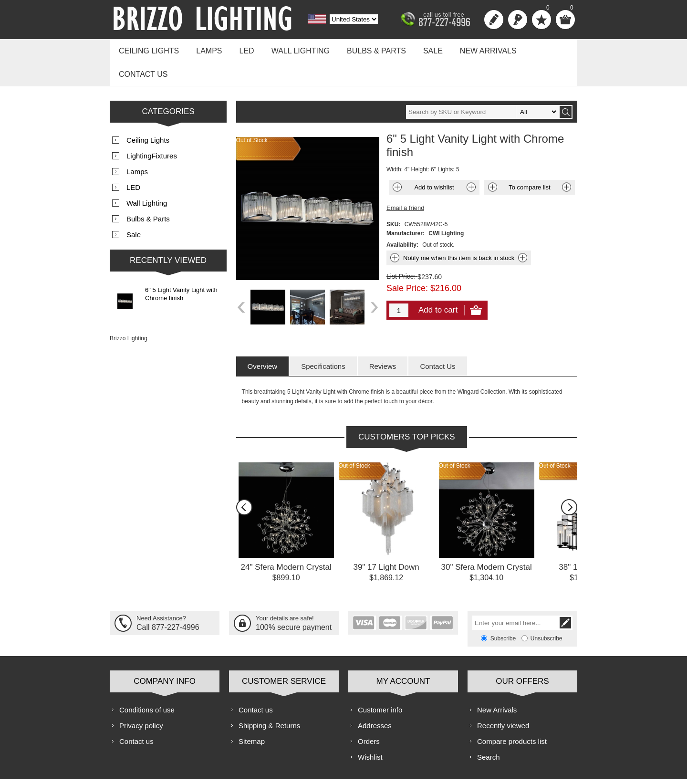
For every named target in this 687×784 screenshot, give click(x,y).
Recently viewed (503, 698)
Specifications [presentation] (323, 339)
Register (493, 19)
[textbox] (482, 84)
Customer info (380, 682)
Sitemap (252, 714)
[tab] (262, 338)
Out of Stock (354, 438)
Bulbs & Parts (365, 48)
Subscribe (503, 610)
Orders (369, 714)
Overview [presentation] (263, 339)
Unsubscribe (546, 610)
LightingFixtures (151, 128)
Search (488, 729)
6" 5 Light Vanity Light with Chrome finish (181, 266)
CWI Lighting (446, 205)
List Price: (401, 248)
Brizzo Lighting (128, 310)
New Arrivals (472, 48)
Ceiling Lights (147, 48)
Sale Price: (407, 260)
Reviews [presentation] (382, 339)
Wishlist (370, 729)
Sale (419, 48)
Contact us (540, 48)
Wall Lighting (292, 48)
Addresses (375, 698)
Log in (517, 19)
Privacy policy (141, 698)
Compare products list (512, 714)
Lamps (205, 48)
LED (240, 48)
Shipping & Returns (269, 698)
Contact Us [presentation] (437, 339)
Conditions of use (147, 682)
